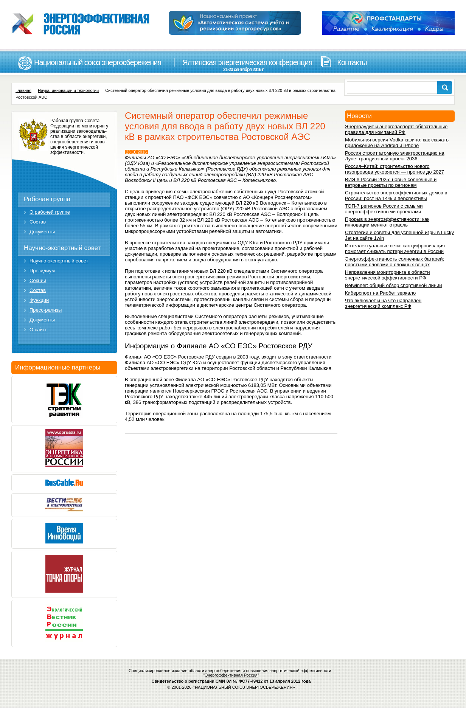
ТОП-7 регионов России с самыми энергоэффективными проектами (384, 208)
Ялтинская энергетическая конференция (243, 65)
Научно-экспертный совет (62, 248)
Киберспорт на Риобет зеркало (380, 293)
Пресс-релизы (46, 310)
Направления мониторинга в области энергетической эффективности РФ (387, 275)
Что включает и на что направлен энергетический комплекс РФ (383, 303)
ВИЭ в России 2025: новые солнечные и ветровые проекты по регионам (390, 182)
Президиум (42, 270)
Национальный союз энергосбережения (97, 62)
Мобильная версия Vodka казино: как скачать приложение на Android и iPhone (397, 142)
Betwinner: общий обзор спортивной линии (393, 285)
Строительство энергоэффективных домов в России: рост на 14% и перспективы (396, 195)
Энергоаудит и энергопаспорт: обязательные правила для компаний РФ (396, 129)
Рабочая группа (47, 199)
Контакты (352, 62)
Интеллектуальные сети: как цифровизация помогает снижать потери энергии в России (395, 248)
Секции (38, 280)
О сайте (39, 329)
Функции (39, 300)
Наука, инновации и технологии (68, 90)
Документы (42, 231)
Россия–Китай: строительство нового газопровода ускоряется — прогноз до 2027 (394, 169)
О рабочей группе (50, 212)
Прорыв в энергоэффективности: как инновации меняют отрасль (387, 222)
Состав (38, 222)
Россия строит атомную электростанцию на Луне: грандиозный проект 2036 (394, 155)
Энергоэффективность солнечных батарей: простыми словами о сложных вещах (394, 261)
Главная (23, 90)
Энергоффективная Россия (231, 675)
